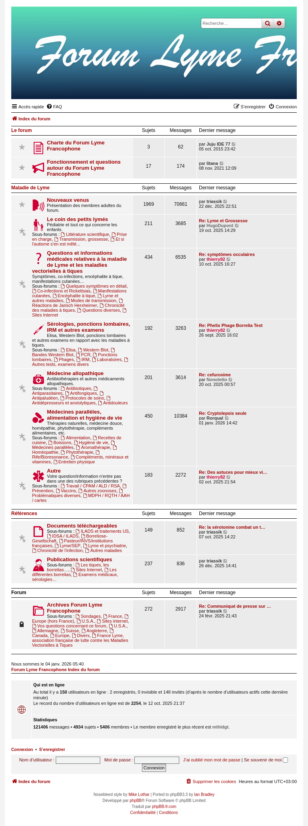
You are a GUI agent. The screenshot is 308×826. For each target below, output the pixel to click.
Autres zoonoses (97, 490)
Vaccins (66, 490)
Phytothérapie (77, 452)
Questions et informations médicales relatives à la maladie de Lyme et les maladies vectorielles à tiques (79, 262)
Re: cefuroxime (215, 374)
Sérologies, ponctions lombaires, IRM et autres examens (88, 327)
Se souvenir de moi (266, 759)
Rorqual (215, 418)
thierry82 (216, 259)
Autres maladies (103, 550)
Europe (59, 635)
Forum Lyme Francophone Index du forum (55, 669)
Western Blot (93, 349)
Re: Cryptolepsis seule (223, 413)
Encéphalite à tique (74, 295)
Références (24, 513)
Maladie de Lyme (30, 188)
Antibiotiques (76, 388)
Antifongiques (81, 393)
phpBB (136, 800)
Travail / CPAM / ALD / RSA (90, 485)
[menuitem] (54, 107)
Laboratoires (107, 359)
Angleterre (94, 630)
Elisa (68, 349)
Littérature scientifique (85, 234)
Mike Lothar (138, 794)
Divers (80, 635)
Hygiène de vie (91, 442)
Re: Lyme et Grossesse (223, 220)
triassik (214, 201)
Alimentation (75, 437)
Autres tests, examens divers (80, 362)
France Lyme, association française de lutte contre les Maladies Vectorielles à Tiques (80, 640)
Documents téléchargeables (82, 526)
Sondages (88, 616)
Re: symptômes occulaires (227, 254)
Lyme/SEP (67, 545)
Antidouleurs (113, 402)
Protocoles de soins (82, 398)
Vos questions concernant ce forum (69, 625)
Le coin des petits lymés (77, 219)
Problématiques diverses (78, 493)
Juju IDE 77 (218, 144)
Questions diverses (98, 310)
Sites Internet (86, 569)
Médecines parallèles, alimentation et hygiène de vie (84, 415)
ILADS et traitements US (102, 531)
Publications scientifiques (79, 559)
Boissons (59, 442)
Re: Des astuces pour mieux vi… (233, 472)
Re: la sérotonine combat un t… (232, 527)
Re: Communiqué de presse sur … (235, 606)
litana (212, 163)
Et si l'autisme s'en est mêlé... (78, 241)
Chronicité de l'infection (57, 550)
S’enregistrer (52, 749)
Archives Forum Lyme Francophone (74, 608)
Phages (64, 359)
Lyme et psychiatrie (104, 545)
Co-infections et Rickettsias (61, 290)
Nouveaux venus (68, 200)
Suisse (70, 630)
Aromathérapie (93, 447)
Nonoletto (217, 379)
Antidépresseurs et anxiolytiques (71, 400)
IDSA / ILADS (63, 536)
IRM (82, 359)
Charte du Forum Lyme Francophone (76, 146)
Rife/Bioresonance (66, 454)
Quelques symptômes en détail (94, 286)
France (112, 616)
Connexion (22, 749)
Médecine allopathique (75, 373)
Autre (54, 471)
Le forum (21, 130)
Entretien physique (74, 461)
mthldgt (220, 727)
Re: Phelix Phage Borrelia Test (231, 325)
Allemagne (45, 630)
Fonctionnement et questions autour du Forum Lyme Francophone (84, 168)
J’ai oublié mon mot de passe (211, 759)
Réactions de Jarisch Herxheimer (78, 303)
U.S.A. (86, 621)
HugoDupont (220, 225)
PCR (83, 354)
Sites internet (112, 621)
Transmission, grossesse (81, 239)
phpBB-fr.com (164, 806)
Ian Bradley (204, 794)
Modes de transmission (91, 300)
